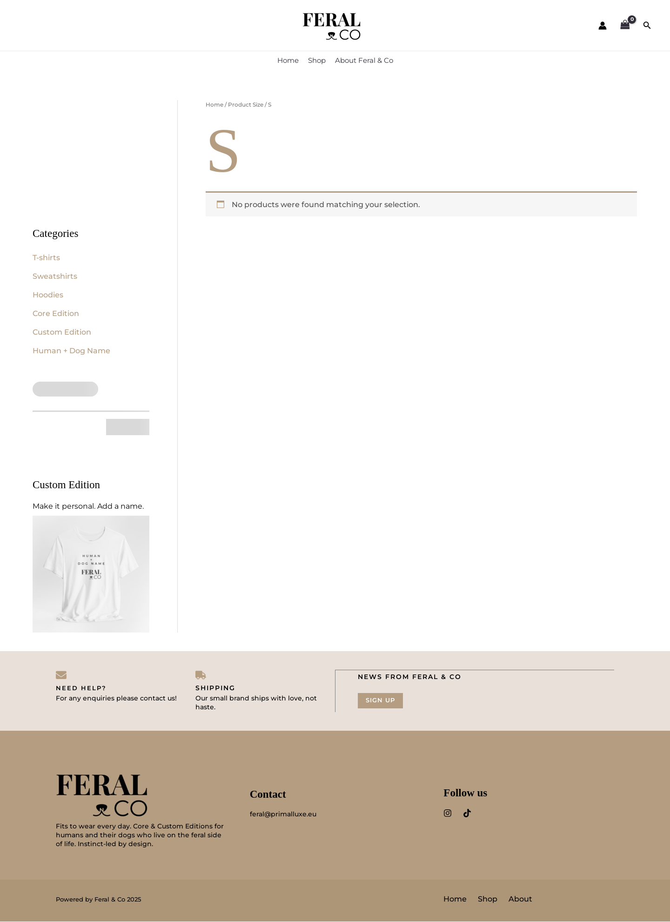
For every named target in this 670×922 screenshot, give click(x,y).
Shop (317, 60)
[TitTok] (467, 814)
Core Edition (56, 313)
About (520, 899)
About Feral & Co (364, 60)
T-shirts (46, 257)
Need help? (81, 688)
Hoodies (48, 294)
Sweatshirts (55, 276)
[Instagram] (447, 814)
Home (288, 60)
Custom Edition (62, 332)
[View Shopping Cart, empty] (625, 25)
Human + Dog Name (71, 350)
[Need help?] (61, 675)
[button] (647, 26)
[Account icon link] (602, 25)
